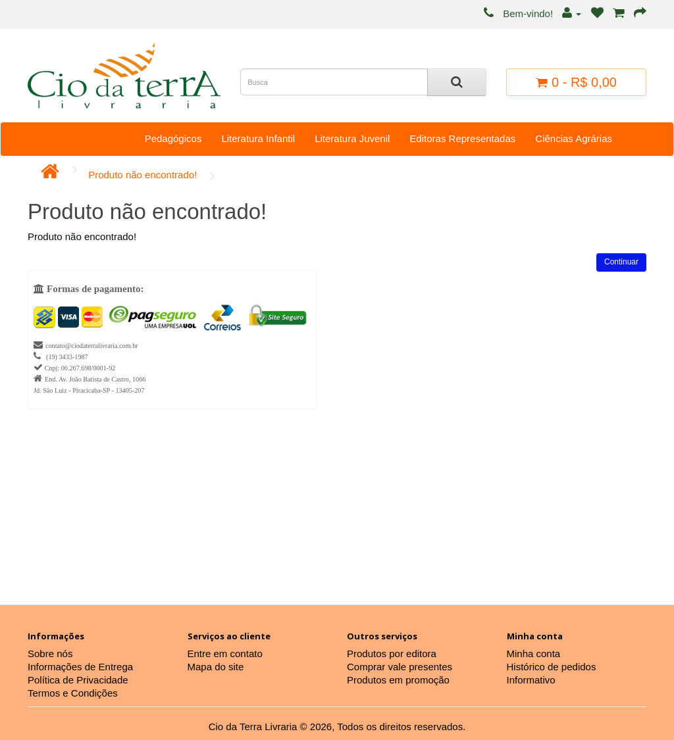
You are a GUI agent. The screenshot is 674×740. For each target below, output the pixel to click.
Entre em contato (225, 653)
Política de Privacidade (78, 679)
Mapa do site (216, 666)
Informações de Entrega (80, 666)
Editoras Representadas (462, 138)
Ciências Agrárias (573, 138)
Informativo (531, 679)
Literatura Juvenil (352, 138)
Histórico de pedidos (551, 666)
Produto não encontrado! (142, 174)
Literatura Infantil (258, 138)
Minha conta (534, 653)
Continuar (621, 261)
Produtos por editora (391, 653)
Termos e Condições (73, 693)
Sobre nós (50, 653)
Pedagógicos (173, 138)
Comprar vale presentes (399, 666)
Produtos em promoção (398, 679)
